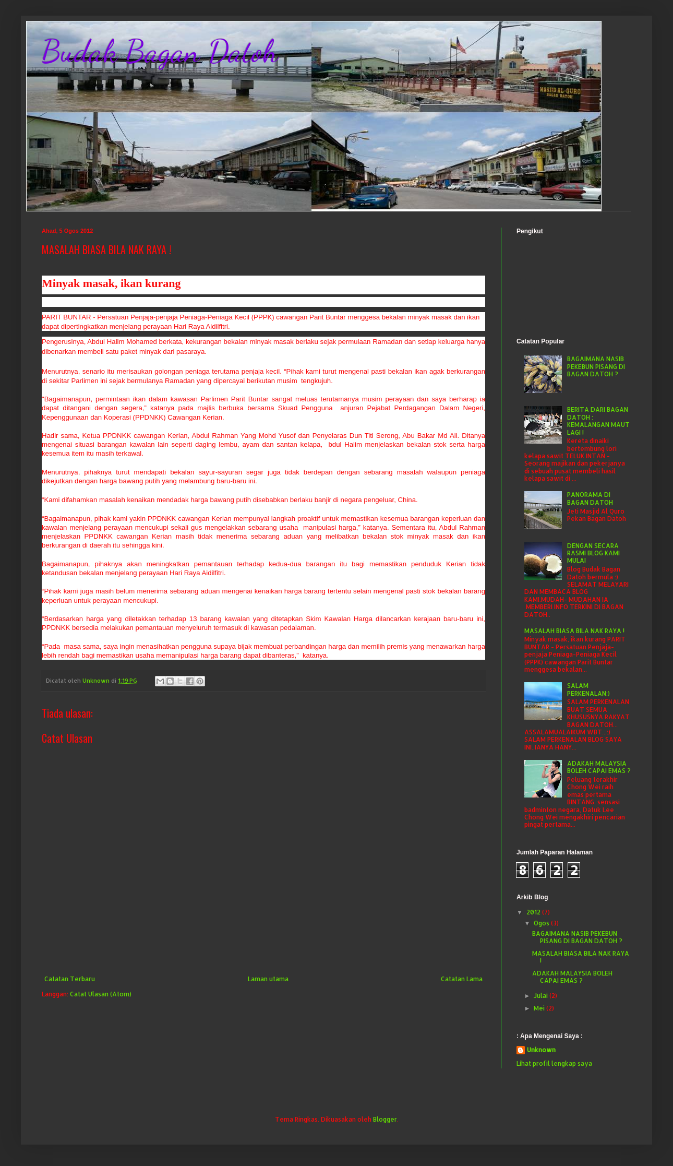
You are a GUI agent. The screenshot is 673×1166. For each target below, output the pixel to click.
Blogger (385, 1119)
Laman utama (268, 979)
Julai (541, 996)
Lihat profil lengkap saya (554, 1063)
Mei (540, 1008)
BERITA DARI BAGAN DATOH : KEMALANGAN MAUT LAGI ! (598, 421)
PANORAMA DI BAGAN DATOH (590, 498)
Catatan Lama (462, 979)
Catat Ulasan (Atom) (100, 994)
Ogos (542, 923)
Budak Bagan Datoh (160, 51)
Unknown (541, 1050)
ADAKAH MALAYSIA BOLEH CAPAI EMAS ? (599, 767)
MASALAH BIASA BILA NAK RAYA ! (574, 631)
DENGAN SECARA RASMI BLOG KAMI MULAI (593, 553)
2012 (534, 912)
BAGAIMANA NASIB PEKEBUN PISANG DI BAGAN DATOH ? (596, 366)
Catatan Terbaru (69, 979)
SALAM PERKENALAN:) (588, 689)
